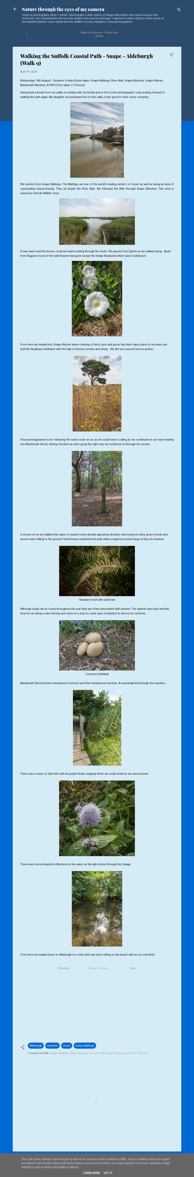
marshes (52, 1045)
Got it (108, 1173)
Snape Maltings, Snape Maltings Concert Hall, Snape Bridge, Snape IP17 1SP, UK (98, 1053)
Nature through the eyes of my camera (63, 9)
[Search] (179, 10)
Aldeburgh (36, 1045)
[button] (171, 55)
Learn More (91, 1173)
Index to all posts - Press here (99, 32)
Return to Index (98, 968)
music (66, 1045)
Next (133, 968)
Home (99, 36)
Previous (63, 968)
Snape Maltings (84, 1045)
